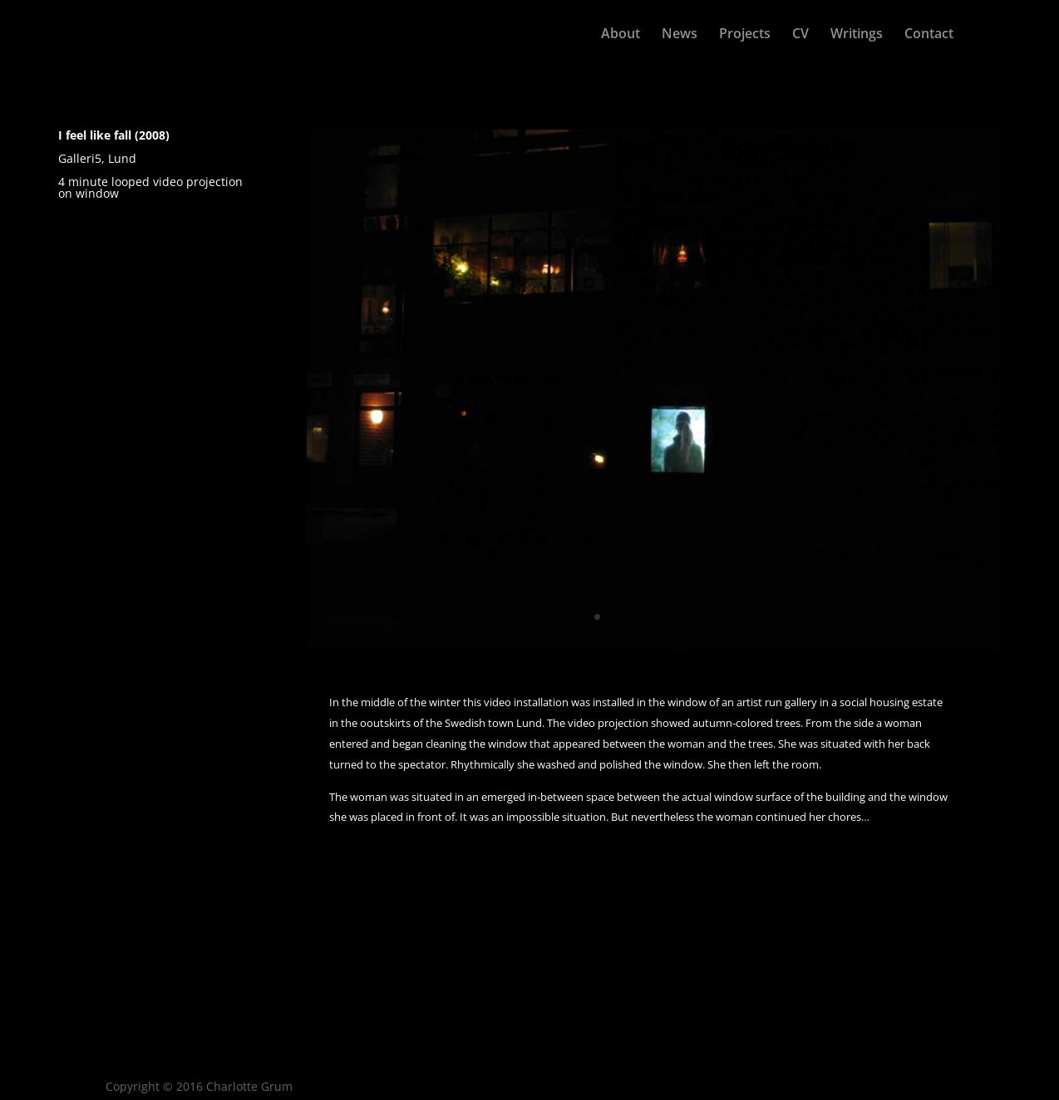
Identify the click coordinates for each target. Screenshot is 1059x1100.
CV (800, 34)
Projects (745, 34)
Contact (928, 34)
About (620, 34)
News (679, 34)
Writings (856, 34)
